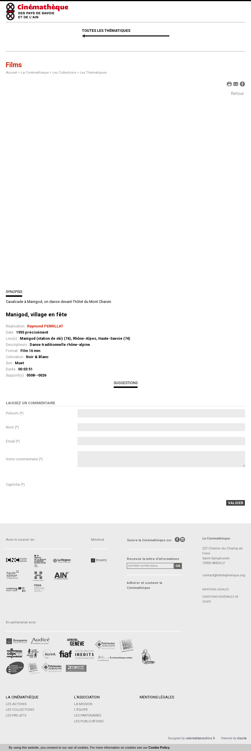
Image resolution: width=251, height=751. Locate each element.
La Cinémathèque (22, 697)
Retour (237, 93)
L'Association (87, 697)
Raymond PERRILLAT (45, 326)
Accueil (11, 72)
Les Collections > (66, 72)
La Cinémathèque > (36, 72)
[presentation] (122, 484)
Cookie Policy (158, 747)
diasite (242, 738)
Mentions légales (215, 589)
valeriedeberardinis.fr (200, 738)
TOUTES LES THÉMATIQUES (106, 30)
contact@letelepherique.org (223, 575)
